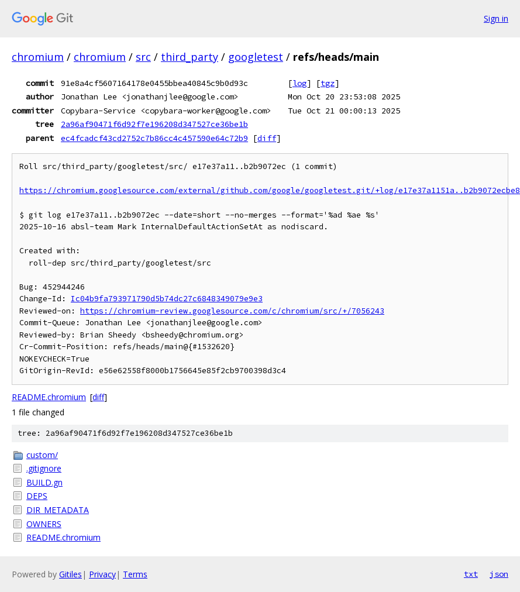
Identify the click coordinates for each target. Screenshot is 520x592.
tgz (328, 83)
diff (266, 138)
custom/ (42, 454)
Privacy (102, 574)
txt (471, 574)
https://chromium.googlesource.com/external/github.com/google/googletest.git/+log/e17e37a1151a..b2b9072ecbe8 (269, 190)
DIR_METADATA (57, 509)
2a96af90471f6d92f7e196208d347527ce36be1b (154, 124)
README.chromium (49, 396)
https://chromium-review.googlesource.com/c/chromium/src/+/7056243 (232, 311)
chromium (38, 57)
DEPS (36, 495)
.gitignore (43, 468)
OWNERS (43, 523)
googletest (255, 57)
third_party (189, 57)
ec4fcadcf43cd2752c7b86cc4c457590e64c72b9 (154, 138)
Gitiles (70, 574)
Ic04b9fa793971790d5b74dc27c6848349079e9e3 (167, 299)
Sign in (496, 18)
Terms (135, 574)
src (143, 57)
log (299, 83)
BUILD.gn (44, 482)
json (499, 574)
